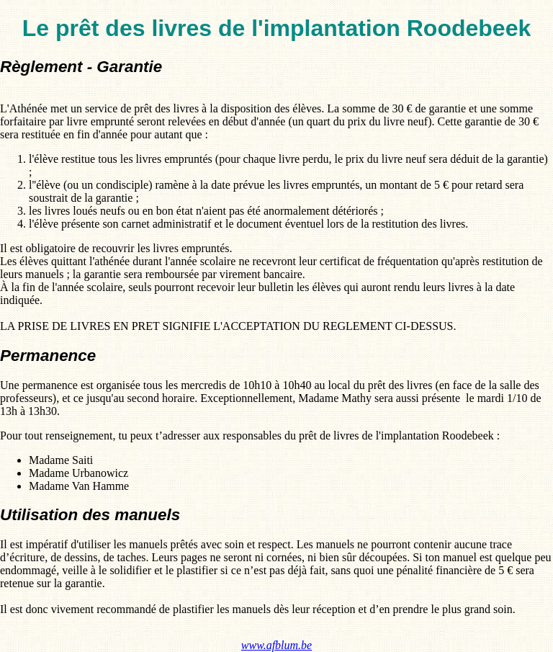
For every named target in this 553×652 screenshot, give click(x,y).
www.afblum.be (276, 645)
